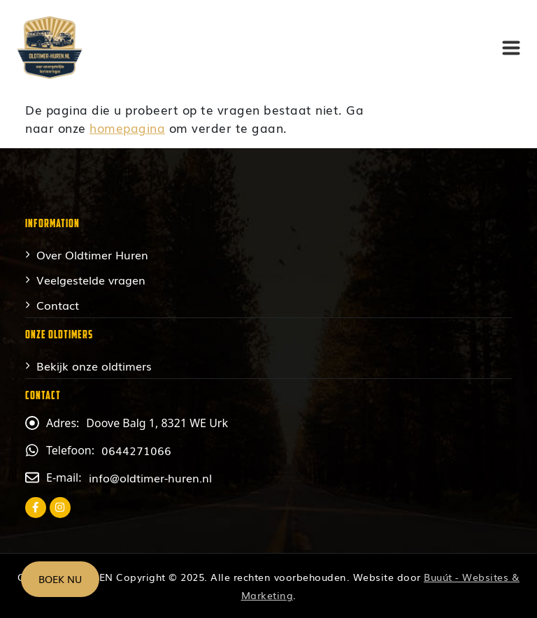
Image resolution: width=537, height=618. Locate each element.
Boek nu (60, 579)
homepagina (127, 127)
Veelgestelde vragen (90, 279)
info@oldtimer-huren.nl (150, 477)
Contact (57, 304)
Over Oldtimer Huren (92, 254)
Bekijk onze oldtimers (94, 365)
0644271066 (136, 450)
